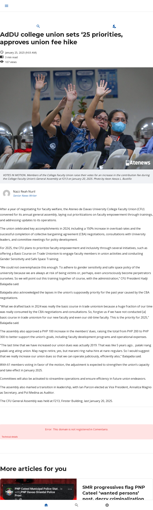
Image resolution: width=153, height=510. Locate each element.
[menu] (6, 5)
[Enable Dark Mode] (114, 26)
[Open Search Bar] (38, 26)
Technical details (10, 437)
